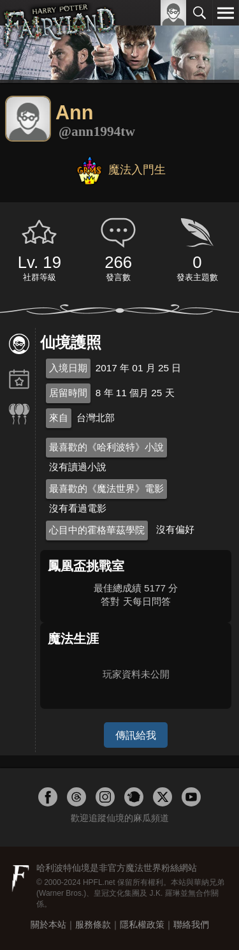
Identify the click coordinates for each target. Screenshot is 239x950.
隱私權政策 (142, 924)
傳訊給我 (135, 735)
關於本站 (48, 924)
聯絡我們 (191, 924)
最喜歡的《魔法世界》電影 (106, 488)
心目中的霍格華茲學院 (97, 529)
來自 (58, 417)
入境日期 (68, 367)
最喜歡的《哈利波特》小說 (106, 447)
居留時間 (68, 392)
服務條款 (93, 924)
